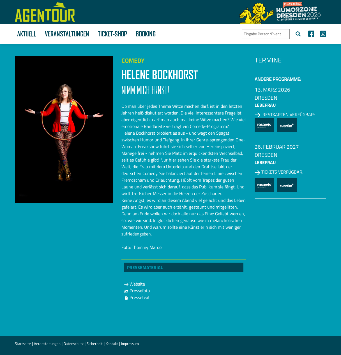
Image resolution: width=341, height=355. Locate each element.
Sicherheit (95, 343)
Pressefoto (137, 290)
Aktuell (26, 34)
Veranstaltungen (67, 34)
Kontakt (112, 343)
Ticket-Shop (112, 34)
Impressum (130, 343)
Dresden (266, 98)
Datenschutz (74, 343)
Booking (146, 34)
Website (134, 284)
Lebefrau (265, 105)
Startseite (23, 343)
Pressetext (137, 297)
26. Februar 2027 (277, 147)
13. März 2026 (272, 89)
